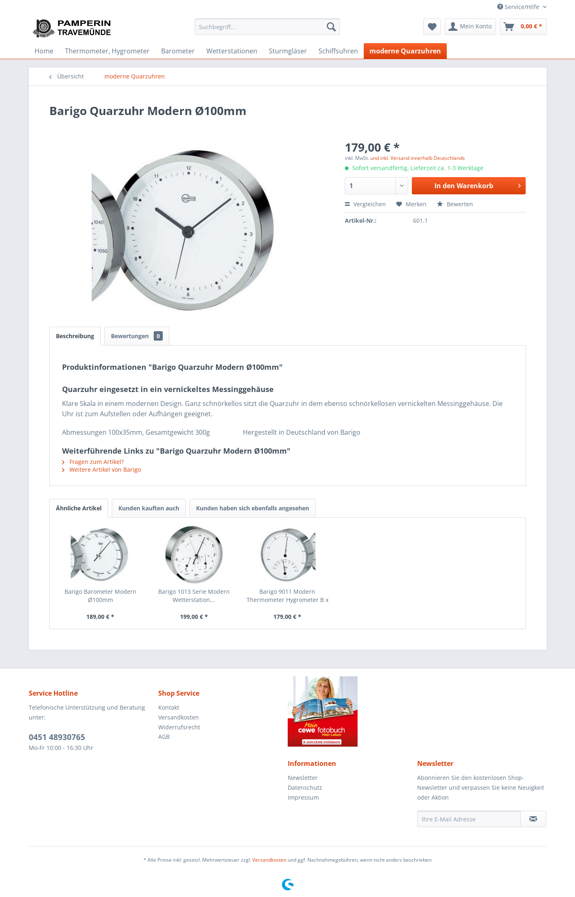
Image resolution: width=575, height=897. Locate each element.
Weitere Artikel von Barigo (101, 469)
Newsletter (303, 778)
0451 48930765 (57, 737)
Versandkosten (178, 717)
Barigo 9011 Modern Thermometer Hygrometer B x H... (287, 596)
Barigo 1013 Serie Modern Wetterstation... (194, 596)
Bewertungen (137, 336)
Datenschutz (305, 787)
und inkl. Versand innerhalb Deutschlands (417, 157)
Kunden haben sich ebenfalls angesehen (252, 508)
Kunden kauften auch (148, 508)
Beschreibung (75, 336)
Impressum (303, 797)
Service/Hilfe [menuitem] (519, 7)
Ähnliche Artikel (79, 508)
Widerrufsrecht (179, 727)
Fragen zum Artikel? (93, 462)
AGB (164, 736)
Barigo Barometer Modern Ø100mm (100, 596)
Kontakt (168, 707)
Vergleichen (365, 204)
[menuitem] (267, 26)
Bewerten (455, 204)
